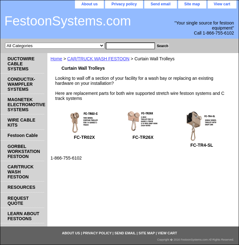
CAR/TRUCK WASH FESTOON (98, 58)
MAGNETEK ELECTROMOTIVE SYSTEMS (26, 104)
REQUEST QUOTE (18, 201)
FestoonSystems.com (67, 21)
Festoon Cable (23, 135)
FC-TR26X (143, 137)
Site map (192, 4)
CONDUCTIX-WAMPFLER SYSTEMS (21, 84)
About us (89, 4)
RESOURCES (21, 187)
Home (56, 58)
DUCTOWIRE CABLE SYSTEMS (21, 63)
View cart (222, 4)
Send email (160, 4)
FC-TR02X (84, 137)
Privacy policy (124, 4)
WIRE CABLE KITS (21, 122)
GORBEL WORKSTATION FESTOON (24, 151)
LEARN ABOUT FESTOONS (23, 216)
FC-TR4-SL (201, 145)
